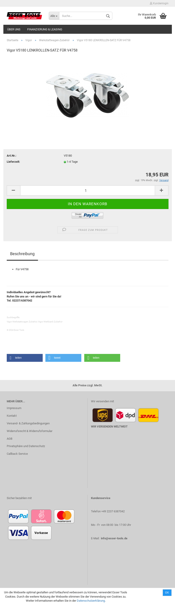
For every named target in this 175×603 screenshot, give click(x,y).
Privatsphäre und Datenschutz (26, 446)
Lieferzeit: (13, 161)
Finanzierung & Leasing (44, 29)
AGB (9, 438)
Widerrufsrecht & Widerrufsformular (29, 431)
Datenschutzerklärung (91, 600)
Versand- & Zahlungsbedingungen (28, 423)
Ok (167, 592)
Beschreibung (22, 253)
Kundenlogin (159, 3)
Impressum (14, 408)
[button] (25, 358)
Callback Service (17, 453)
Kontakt (12, 415)
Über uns (13, 29)
